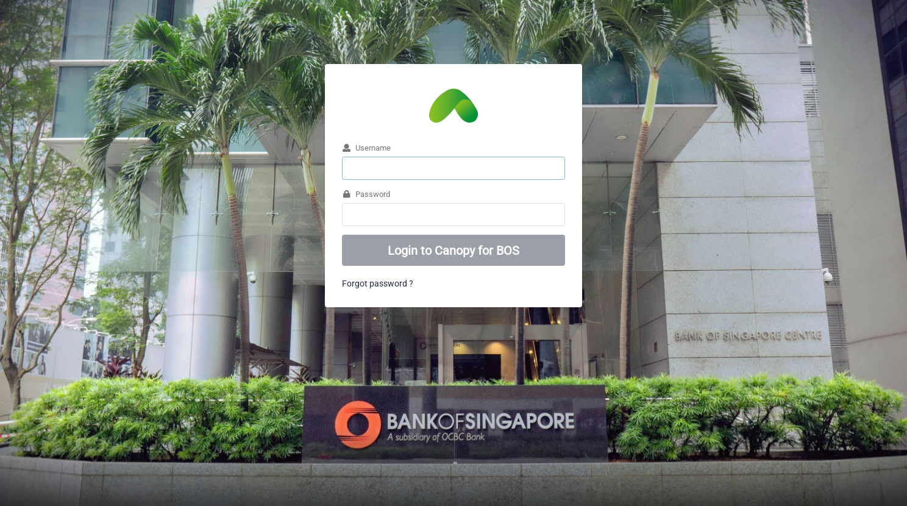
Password (366, 193)
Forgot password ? (377, 283)
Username (366, 147)
